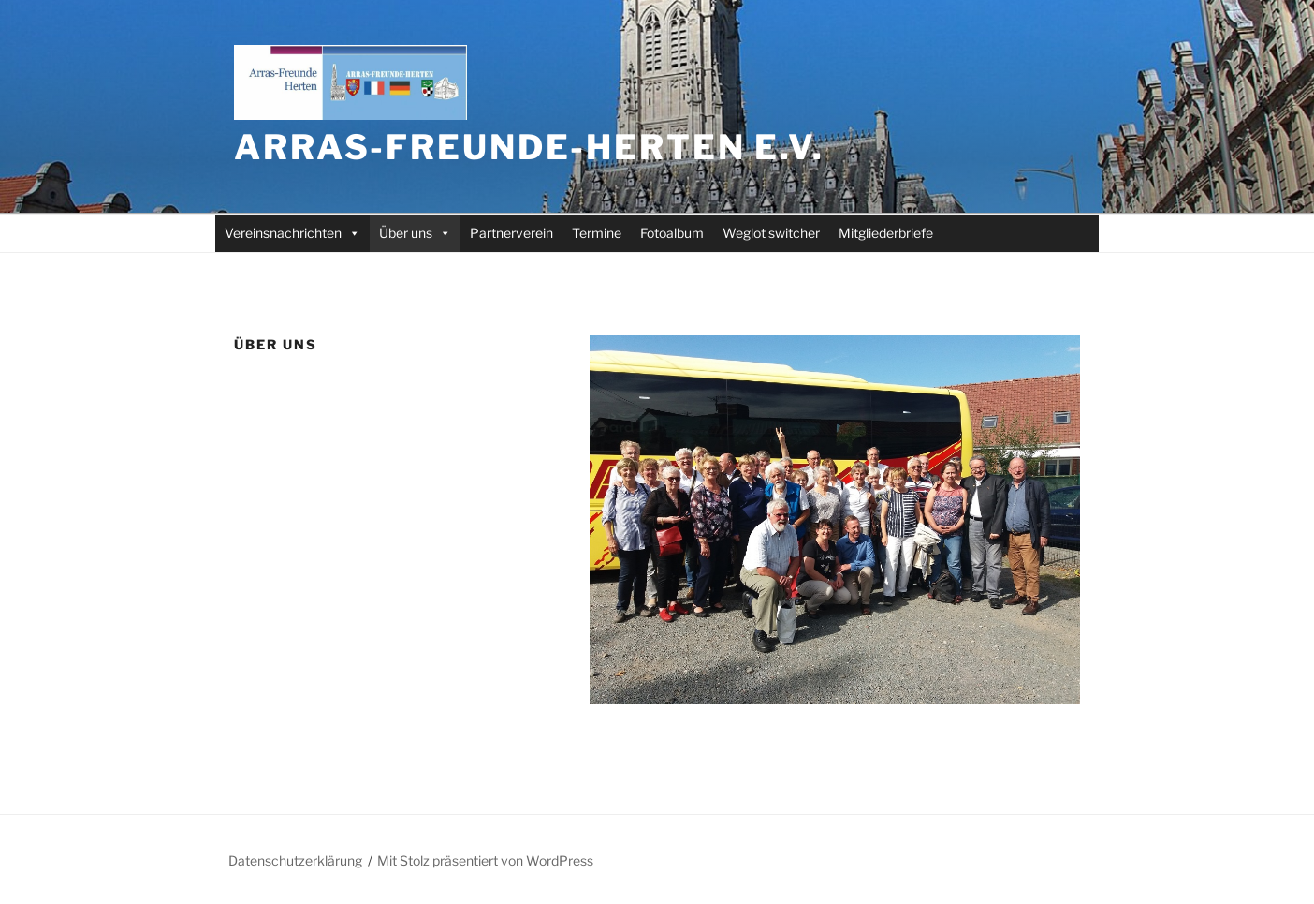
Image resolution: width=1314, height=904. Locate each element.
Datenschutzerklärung (295, 860)
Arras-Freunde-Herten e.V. (529, 147)
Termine (596, 233)
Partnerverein (511, 233)
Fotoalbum (672, 233)
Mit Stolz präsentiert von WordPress (485, 860)
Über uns (415, 233)
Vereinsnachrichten (292, 233)
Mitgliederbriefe (886, 233)
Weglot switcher (771, 233)
